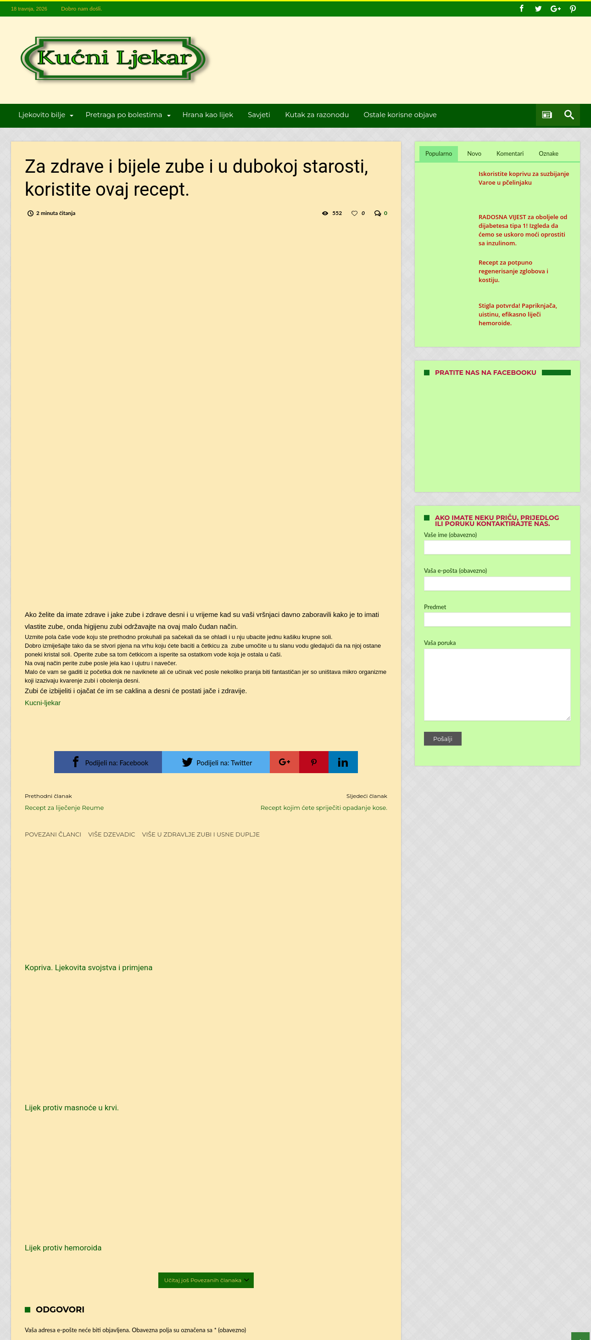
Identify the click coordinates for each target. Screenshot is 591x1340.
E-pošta (49, 1151)
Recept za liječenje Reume (108, 801)
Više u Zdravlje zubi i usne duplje (201, 834)
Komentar (52, 1050)
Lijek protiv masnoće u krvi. (196, 945)
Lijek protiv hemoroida (311, 945)
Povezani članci (53, 834)
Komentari (510, 153)
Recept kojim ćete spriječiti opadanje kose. (303, 801)
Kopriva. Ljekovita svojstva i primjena (72, 950)
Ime (45, 1123)
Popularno (438, 153)
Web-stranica (41, 1179)
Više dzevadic (111, 834)
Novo (474, 153)
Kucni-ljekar (43, 703)
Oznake (548, 153)
